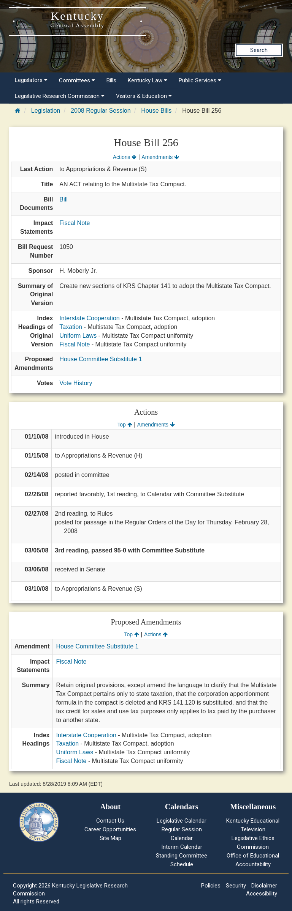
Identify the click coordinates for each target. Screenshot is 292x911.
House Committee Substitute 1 (100, 359)
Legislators (31, 80)
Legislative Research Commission (60, 96)
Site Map (110, 838)
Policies (211, 885)
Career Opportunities (110, 829)
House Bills (156, 110)
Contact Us (110, 820)
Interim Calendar (181, 846)
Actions (124, 157)
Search (259, 50)
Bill (63, 199)
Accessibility (261, 893)
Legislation (45, 110)
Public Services (200, 80)
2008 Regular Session (100, 110)
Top (124, 425)
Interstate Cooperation (89, 318)
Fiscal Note (74, 223)
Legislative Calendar (181, 820)
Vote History (75, 383)
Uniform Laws (78, 335)
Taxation (70, 327)
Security (236, 885)
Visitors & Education (144, 96)
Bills (111, 80)
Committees (77, 80)
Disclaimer (264, 885)
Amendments (160, 157)
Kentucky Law (147, 80)
